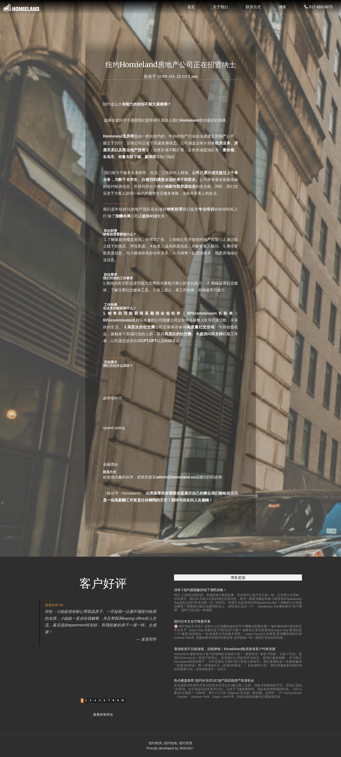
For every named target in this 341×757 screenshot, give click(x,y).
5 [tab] (100, 700)
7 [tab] (109, 700)
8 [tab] (113, 700)
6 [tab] (104, 700)
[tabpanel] (103, 622)
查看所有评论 (103, 714)
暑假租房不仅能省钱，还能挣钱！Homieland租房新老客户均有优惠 (224, 649)
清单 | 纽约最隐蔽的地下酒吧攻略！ (200, 590)
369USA (185, 748)
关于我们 (220, 7)
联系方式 (253, 7)
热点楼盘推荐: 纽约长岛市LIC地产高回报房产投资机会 (214, 680)
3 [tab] (90, 700)
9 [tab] (118, 700)
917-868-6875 (318, 7)
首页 (191, 7)
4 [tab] (95, 700)
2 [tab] (86, 700)
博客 (282, 7)
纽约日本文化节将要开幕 (192, 621)
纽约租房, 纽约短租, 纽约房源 (170, 743)
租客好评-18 (54, 605)
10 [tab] (122, 700)
